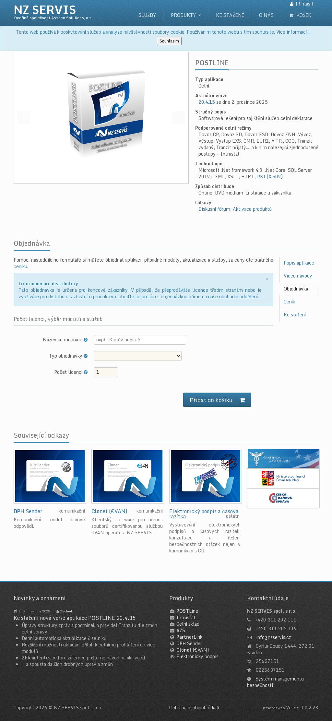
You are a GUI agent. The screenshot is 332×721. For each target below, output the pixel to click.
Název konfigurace (65, 339)
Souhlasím (169, 41)
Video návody (298, 275)
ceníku (20, 266)
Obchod (66, 611)
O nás (266, 15)
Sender (28, 511)
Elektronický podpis (197, 656)
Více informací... (293, 32)
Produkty (183, 15)
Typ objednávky (68, 355)
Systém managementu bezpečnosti (275, 682)
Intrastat (186, 617)
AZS (180, 630)
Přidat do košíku (217, 399)
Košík (300, 15)
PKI (261, 176)
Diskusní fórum (214, 209)
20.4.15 (206, 102)
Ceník (289, 301)
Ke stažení (230, 15)
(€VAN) (192, 650)
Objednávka (296, 288)
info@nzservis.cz (273, 637)
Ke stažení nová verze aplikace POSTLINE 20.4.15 (75, 618)
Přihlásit (305, 3)
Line (187, 611)
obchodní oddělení (238, 296)
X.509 (274, 176)
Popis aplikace (299, 262)
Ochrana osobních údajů (194, 707)
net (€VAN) (109, 511)
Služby (147, 15)
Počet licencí (71, 371)
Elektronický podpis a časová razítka (204, 514)
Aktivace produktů (252, 209)
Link (189, 637)
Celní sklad (187, 624)
